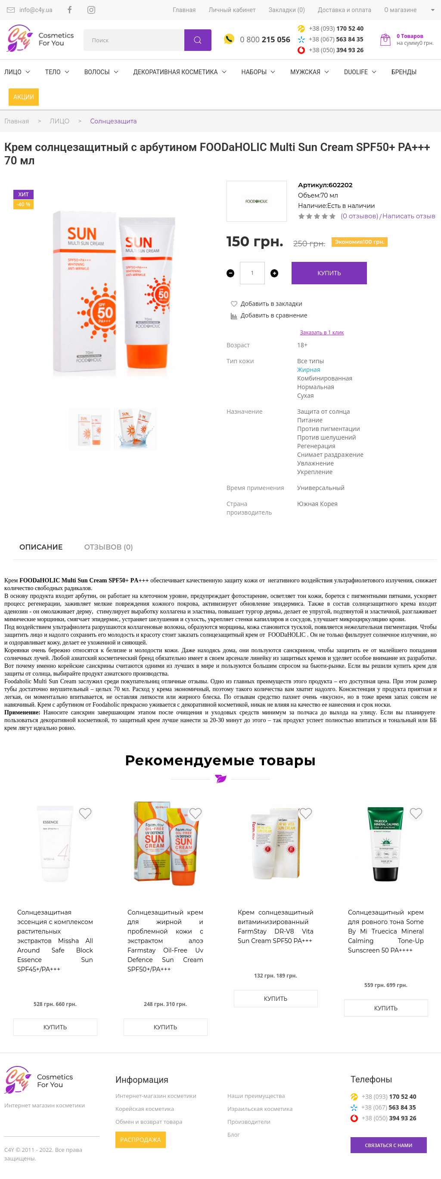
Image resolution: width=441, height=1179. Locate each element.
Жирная (308, 369)
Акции (23, 97)
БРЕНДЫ (403, 72)
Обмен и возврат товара (148, 1122)
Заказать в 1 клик (322, 332)
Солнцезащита (113, 121)
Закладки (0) (287, 9)
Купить (329, 273)
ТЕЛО (53, 72)
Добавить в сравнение (269, 315)
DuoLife (356, 72)
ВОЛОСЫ (97, 72)
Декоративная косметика (176, 72)
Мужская (305, 72)
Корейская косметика (144, 1109)
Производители (248, 1122)
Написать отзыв (408, 216)
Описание (40, 547)
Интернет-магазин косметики (155, 1096)
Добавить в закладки (266, 303)
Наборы (254, 72)
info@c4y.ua (29, 10)
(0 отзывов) (360, 216)
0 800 (257, 39)
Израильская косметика (259, 1109)
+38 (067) (330, 39)
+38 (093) (330, 28)
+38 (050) (330, 50)
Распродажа (140, 1139)
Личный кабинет (232, 9)
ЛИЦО (13, 72)
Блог (233, 1134)
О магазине (400, 9)
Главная (184, 9)
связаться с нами (389, 1145)
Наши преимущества (256, 1096)
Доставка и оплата (344, 9)
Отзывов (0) (108, 547)
